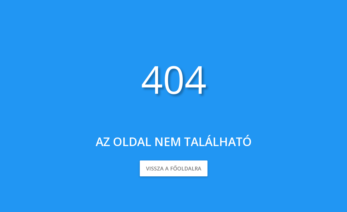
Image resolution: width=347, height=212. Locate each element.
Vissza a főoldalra (173, 168)
